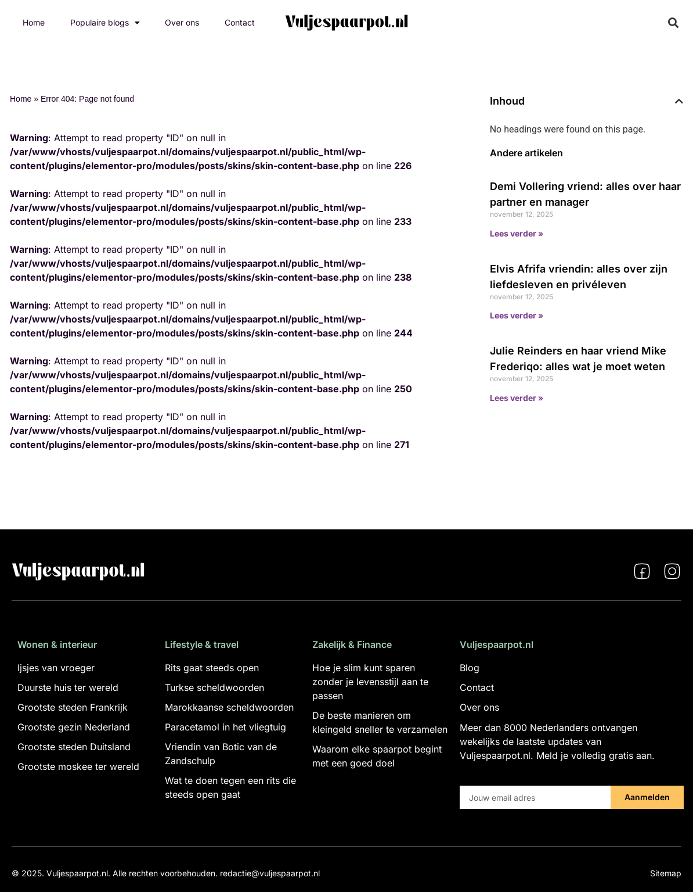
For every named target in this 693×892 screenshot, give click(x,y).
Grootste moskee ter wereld (78, 766)
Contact (240, 22)
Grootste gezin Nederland (73, 727)
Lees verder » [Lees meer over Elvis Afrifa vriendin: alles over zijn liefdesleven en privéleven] (516, 315)
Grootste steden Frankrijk (72, 707)
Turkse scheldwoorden (214, 687)
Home (34, 22)
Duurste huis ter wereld (67, 687)
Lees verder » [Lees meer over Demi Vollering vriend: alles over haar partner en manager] (516, 233)
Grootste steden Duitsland (74, 747)
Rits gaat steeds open (212, 668)
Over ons (182, 22)
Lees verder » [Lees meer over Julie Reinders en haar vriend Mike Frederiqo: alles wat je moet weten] (516, 398)
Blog (469, 668)
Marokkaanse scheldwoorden (229, 707)
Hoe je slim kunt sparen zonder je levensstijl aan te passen (370, 681)
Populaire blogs (105, 23)
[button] (673, 23)
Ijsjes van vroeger (56, 668)
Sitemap (665, 873)
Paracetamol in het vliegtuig (225, 727)
